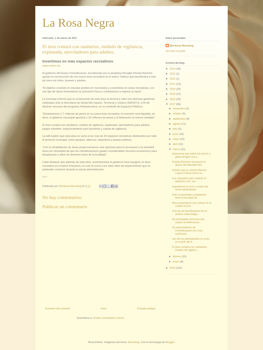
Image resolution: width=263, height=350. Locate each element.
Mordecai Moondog (181, 45)
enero (176, 261)
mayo (176, 138)
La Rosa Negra (78, 22)
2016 (173, 267)
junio (176, 133)
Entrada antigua (146, 308)
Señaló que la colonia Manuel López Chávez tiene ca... (189, 171)
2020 (173, 88)
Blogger (170, 342)
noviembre (179, 108)
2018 (173, 99)
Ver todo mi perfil (175, 50)
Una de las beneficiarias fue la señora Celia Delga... (189, 212)
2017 (173, 104)
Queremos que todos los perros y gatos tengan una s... (191, 155)
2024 (173, 68)
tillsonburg (134, 342)
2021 (173, 83)
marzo (177, 149)
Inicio (104, 308)
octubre (177, 113)
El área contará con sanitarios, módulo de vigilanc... (189, 248)
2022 (173, 78)
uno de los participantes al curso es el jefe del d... (190, 240)
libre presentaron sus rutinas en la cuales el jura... (191, 204)
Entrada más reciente (57, 308)
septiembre (179, 118)
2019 (173, 93)
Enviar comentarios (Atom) (108, 317)
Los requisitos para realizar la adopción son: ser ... (189, 180)
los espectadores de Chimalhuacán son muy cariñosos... (187, 230)
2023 (173, 73)
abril (175, 143)
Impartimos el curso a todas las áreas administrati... (190, 188)
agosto (177, 123)
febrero (177, 256)
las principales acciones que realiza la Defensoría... (188, 221)
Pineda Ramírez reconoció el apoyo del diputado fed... (188, 163)
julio (175, 128)
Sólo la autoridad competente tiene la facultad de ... (189, 196)
